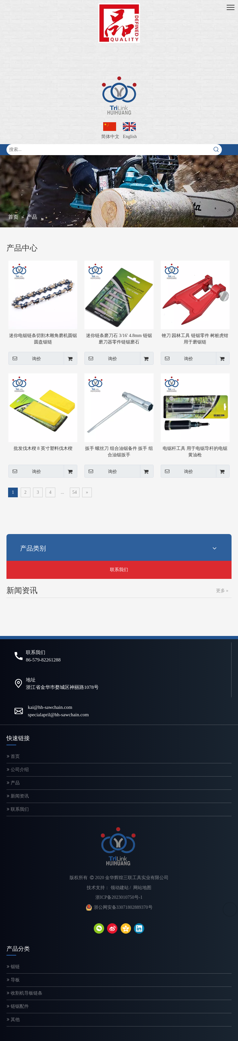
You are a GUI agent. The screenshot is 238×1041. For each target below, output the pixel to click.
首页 (13, 756)
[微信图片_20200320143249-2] (119, 23)
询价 (24, 358)
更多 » (222, 591)
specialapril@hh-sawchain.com (58, 714)
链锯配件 (18, 1006)
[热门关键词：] (216, 149)
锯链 (13, 966)
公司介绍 (18, 769)
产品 (13, 782)
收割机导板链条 (24, 993)
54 (74, 492)
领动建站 (120, 887)
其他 (13, 1019)
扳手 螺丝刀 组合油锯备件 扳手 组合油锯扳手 (119, 451)
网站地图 (142, 887)
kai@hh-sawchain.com (50, 707)
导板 (13, 979)
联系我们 (119, 569)
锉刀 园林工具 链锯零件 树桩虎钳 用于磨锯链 (195, 338)
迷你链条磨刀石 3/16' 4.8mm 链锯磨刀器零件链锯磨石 (119, 338)
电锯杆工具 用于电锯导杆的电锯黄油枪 (195, 451)
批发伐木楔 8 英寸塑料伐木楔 (43, 448)
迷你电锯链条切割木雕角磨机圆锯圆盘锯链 (43, 338)
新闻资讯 (18, 796)
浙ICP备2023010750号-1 (118, 897)
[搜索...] (108, 149)
